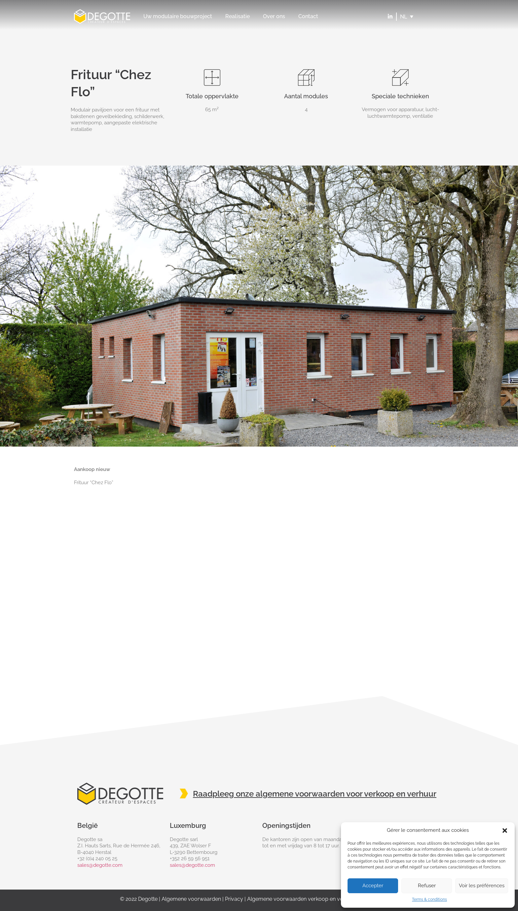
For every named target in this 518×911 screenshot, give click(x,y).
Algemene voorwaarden (191, 899)
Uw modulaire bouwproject (177, 16)
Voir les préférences (481, 886)
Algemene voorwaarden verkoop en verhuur (301, 899)
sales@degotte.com (100, 865)
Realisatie (237, 16)
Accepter (372, 886)
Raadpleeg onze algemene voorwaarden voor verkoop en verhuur (314, 794)
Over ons (274, 16)
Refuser (427, 886)
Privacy (234, 899)
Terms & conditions (429, 899)
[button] (504, 830)
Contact (308, 16)
